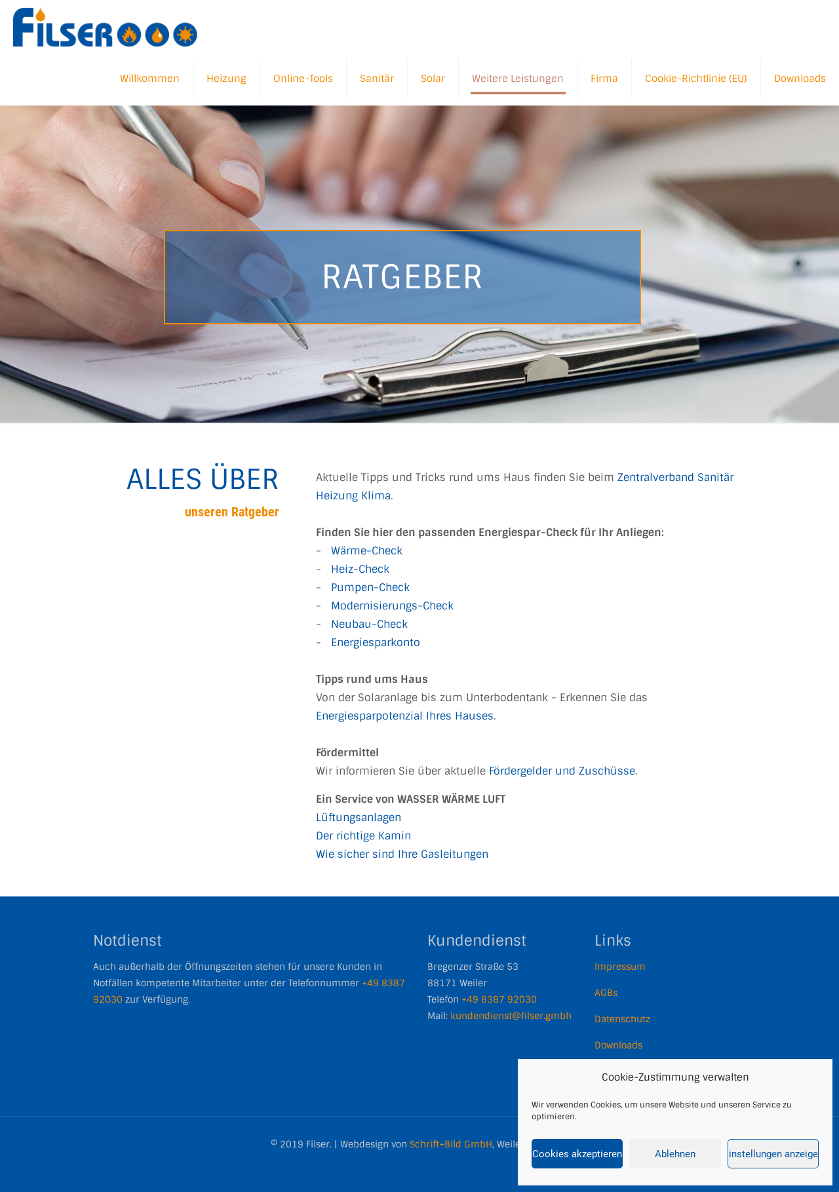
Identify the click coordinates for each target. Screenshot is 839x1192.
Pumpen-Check (370, 587)
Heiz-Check (360, 569)
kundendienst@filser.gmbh (511, 1016)
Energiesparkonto (375, 642)
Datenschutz (622, 1019)
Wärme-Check (366, 551)
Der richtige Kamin (363, 836)
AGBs (606, 993)
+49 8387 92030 (499, 999)
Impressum (620, 966)
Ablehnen (675, 1154)
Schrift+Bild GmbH (451, 1144)
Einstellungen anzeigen (773, 1154)
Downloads (618, 1045)
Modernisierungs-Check (392, 606)
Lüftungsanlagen (358, 817)
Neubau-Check (369, 624)
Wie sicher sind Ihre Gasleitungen (402, 854)
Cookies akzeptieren (577, 1154)
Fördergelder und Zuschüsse (562, 771)
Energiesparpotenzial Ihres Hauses (405, 716)
